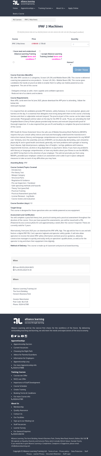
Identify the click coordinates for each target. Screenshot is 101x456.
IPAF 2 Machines (31, 19)
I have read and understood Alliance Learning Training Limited (24, 55)
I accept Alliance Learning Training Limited (51, 56)
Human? (70, 62)
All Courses (17, 19)
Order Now (81, 69)
